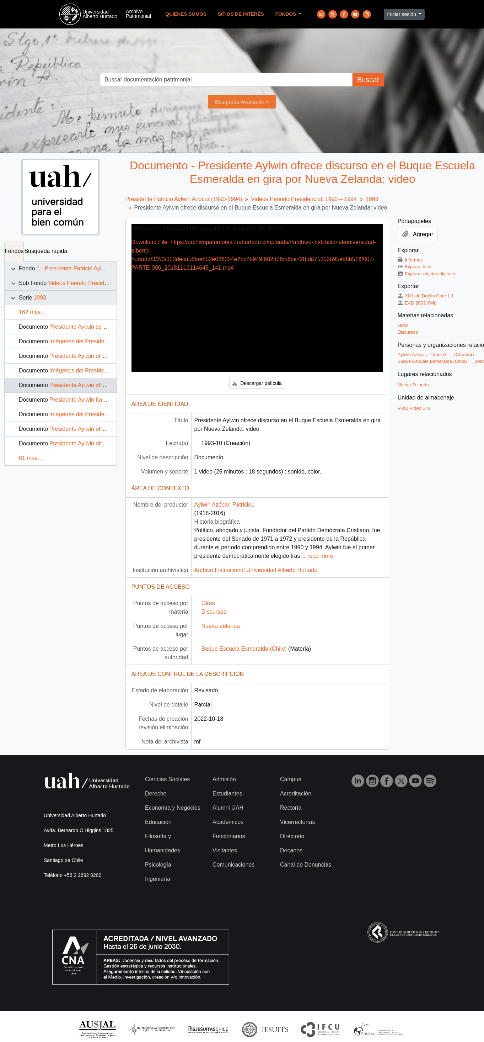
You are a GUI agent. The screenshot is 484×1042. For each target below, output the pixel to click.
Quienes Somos (185, 14)
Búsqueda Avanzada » (242, 102)
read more (320, 556)
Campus (290, 779)
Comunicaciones (233, 865)
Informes (410, 260)
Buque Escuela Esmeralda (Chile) (244, 649)
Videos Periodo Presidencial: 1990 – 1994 (101, 283)
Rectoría (290, 808)
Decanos (291, 850)
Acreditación (295, 793)
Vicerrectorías (297, 822)
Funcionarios (229, 836)
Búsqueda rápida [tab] (45, 251)
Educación (158, 822)
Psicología (158, 865)
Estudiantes (227, 793)
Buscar (368, 80)
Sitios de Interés (241, 14)
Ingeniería (157, 879)
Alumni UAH (228, 808)
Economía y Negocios (172, 808)
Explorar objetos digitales (427, 273)
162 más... (32, 312)
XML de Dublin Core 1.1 (426, 295)
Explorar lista (414, 266)
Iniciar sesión (402, 14)
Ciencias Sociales (167, 779)
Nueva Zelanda (220, 626)
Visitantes (225, 850)
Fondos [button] (286, 14)
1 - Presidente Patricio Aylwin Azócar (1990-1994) (98, 268)
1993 (39, 298)
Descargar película (257, 383)
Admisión (224, 779)
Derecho (155, 793)
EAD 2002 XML (417, 303)
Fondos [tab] (14, 251)
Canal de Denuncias (305, 865)
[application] (257, 298)
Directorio (292, 836)
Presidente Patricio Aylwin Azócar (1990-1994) (183, 199)
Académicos (228, 822)
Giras (208, 603)
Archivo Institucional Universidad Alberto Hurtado (256, 570)
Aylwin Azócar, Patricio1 (224, 505)
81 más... (30, 458)
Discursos (213, 612)
